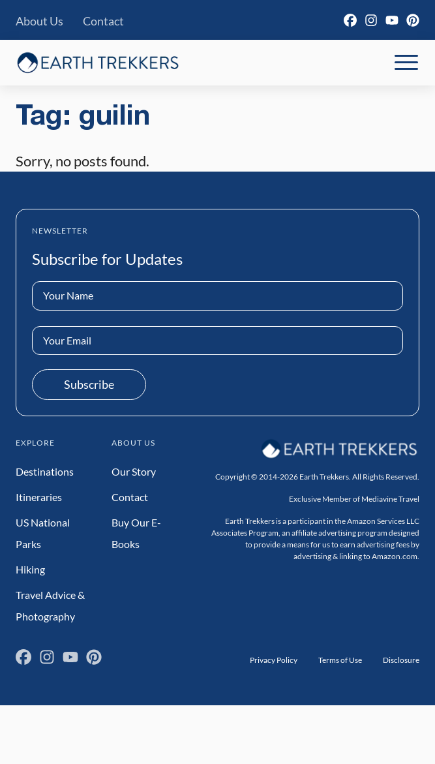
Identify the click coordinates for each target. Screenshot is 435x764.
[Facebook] (350, 20)
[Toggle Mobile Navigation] (406, 62)
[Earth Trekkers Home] (98, 62)
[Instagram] (371, 20)
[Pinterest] (412, 20)
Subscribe (89, 384)
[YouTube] (391, 20)
